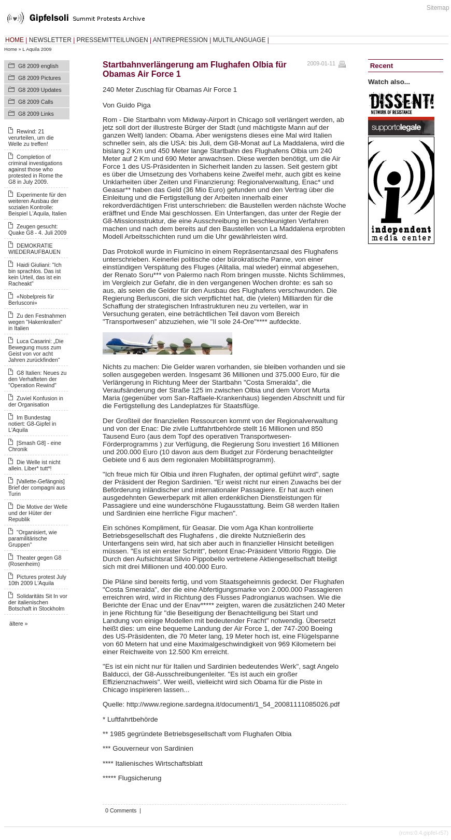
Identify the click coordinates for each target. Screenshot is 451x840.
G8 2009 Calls (35, 102)
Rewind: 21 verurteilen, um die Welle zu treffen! (31, 137)
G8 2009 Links (36, 114)
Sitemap (438, 7)
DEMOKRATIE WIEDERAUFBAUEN (34, 248)
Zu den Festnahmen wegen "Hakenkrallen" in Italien (37, 322)
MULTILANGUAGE (239, 40)
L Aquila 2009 (36, 49)
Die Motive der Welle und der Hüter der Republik (37, 513)
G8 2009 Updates (40, 90)
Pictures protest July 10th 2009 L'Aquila (37, 580)
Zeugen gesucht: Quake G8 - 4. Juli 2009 (37, 229)
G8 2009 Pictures (39, 78)
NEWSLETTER (50, 40)
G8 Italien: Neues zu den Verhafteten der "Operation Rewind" (37, 379)
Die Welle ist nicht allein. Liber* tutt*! (34, 465)
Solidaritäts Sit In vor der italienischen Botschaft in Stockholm (37, 602)
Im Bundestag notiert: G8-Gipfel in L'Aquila (32, 423)
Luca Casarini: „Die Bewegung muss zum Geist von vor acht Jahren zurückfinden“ (36, 350)
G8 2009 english (38, 66)
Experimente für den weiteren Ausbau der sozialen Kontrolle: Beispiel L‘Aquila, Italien (37, 204)
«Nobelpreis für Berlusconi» (31, 299)
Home (10, 49)
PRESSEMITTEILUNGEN (112, 40)
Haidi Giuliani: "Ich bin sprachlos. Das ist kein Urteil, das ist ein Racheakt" (35, 274)
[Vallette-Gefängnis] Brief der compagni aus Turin (36, 487)
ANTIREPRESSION (180, 40)
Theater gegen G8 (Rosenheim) (35, 560)
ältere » (18, 623)
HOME (14, 40)
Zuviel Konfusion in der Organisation (35, 401)
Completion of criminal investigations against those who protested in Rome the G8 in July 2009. (35, 169)
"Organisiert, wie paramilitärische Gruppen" (32, 538)
